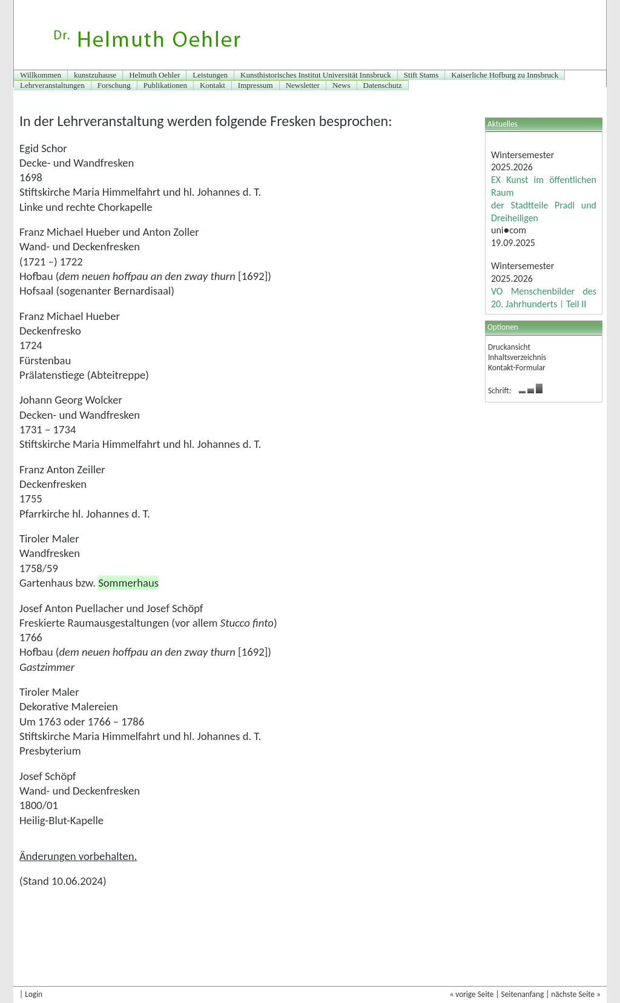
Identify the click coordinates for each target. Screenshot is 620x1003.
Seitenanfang (522, 994)
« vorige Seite (471, 994)
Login (33, 994)
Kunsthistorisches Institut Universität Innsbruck (315, 74)
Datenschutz (382, 85)
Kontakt (212, 85)
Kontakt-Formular (517, 367)
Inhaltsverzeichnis (517, 357)
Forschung (114, 85)
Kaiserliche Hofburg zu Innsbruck (504, 74)
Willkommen (40, 74)
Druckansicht (509, 347)
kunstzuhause (95, 74)
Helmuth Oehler (154, 74)
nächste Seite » (576, 994)
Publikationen (165, 85)
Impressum (255, 85)
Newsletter (303, 85)
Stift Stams (421, 74)
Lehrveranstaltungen (52, 85)
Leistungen (210, 74)
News (341, 85)
